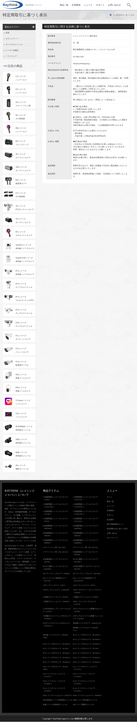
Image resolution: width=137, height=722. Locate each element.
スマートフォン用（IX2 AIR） (54, 548)
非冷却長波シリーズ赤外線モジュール (24, 428)
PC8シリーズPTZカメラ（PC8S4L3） (87, 662)
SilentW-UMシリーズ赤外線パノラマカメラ (25, 260)
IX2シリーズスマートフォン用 (23, 104)
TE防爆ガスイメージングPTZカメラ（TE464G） (57, 617)
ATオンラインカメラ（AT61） (84, 585)
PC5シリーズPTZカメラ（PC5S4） (86, 649)
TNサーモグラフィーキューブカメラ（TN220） (87, 591)
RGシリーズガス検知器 (21, 117)
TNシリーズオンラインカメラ (23, 221)
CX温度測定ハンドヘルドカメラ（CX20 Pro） (85, 498)
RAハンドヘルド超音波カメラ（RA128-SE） (84, 579)
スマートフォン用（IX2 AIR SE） (86, 548)
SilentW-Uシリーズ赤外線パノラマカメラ (25, 247)
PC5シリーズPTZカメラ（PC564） (56, 649)
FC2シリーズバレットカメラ (22, 350)
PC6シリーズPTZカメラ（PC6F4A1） (57, 658)
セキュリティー (12, 39)
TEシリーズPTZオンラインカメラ (25, 208)
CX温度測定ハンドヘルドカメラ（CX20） (55, 498)
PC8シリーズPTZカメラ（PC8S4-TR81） (55, 668)
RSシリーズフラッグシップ (22, 143)
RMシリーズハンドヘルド (21, 130)
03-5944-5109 (78, 57)
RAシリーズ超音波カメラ (21, 182)
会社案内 (110, 520)
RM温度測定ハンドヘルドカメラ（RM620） (55, 541)
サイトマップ (112, 538)
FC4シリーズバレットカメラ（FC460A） (84, 675)
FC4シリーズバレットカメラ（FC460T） (54, 682)
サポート (100, 4)
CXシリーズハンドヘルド (21, 78)
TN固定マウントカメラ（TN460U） (57, 602)
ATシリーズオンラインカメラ (23, 156)
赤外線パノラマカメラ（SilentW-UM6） (55, 636)
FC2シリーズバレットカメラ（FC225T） (54, 675)
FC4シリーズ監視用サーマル (22, 363)
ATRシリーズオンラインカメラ (23, 169)
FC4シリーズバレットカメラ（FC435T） (84, 689)
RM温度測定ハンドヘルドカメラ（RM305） (55, 534)
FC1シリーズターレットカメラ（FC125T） (85, 668)
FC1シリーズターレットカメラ (23, 338)
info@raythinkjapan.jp (81, 64)
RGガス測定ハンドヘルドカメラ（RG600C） (85, 560)
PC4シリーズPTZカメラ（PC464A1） (57, 644)
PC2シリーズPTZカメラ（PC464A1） (87, 640)
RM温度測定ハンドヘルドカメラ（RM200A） (55, 527)
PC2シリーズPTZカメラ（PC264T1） (87, 635)
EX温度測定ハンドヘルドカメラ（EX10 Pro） (85, 520)
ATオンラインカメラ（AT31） (54, 585)
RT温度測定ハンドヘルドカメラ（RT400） (85, 553)
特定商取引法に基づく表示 (117, 529)
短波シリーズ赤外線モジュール (23, 454)
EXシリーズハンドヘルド (21, 91)
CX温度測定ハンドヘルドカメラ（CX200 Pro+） (85, 513)
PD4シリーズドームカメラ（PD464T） (88, 696)
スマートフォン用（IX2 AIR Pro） (56, 552)
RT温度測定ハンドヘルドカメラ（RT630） (55, 560)
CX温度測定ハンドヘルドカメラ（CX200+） (55, 513)
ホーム (109, 497)
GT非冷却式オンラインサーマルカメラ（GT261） (57, 610)
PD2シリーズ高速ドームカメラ (23, 376)
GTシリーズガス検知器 (21, 195)
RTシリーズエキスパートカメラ (24, 234)
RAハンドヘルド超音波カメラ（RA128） (54, 579)
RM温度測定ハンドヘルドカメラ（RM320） (85, 534)
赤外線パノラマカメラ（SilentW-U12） (85, 629)
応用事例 (76, 4)
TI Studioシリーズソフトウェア (23, 402)
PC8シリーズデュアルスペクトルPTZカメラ (24, 325)
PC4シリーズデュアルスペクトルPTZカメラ (24, 286)
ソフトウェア (11, 56)
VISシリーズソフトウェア (21, 415)
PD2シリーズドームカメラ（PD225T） (58, 696)
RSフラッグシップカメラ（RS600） (57, 574)
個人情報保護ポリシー (115, 524)
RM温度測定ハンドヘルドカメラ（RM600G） (85, 541)
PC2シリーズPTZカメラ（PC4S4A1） (87, 644)
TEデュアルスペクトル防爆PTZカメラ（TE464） (87, 610)
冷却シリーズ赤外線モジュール (23, 441)
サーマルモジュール (14, 45)
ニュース (88, 4)
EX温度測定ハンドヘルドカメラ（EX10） (55, 520)
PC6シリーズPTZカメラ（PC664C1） (87, 658)
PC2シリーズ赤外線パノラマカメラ (25, 273)
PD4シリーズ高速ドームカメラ (23, 389)
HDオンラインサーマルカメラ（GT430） (84, 603)
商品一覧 (64, 4)
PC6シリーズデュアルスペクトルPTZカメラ (24, 312)
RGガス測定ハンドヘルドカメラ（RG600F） (55, 568)
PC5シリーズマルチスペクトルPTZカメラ (25, 299)
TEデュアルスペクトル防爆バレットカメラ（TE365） (88, 617)
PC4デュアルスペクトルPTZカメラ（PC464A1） (56, 624)
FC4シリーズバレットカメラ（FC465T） (54, 689)
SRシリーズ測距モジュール (22, 467)
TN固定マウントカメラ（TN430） (56, 597)
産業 (7, 33)
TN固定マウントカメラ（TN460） (86, 597)
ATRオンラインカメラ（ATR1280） (56, 590)
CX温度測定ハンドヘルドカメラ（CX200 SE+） (85, 505)
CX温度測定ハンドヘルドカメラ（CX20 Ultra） (55, 505)
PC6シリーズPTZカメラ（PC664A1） (57, 653)
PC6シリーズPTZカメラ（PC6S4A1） (87, 653)
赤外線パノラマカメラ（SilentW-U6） (87, 623)
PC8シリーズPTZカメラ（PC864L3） (57, 662)
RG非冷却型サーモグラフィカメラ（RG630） (86, 568)
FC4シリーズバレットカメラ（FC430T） (84, 682)
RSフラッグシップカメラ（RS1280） (87, 574)
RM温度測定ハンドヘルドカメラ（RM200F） (85, 527)
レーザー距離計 (12, 51)
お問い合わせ (114, 4)
